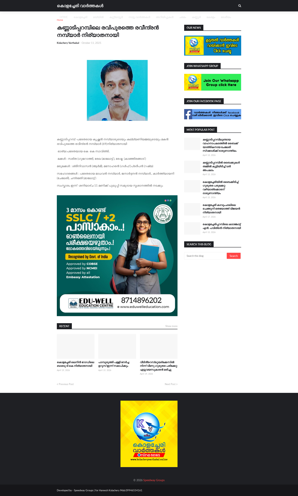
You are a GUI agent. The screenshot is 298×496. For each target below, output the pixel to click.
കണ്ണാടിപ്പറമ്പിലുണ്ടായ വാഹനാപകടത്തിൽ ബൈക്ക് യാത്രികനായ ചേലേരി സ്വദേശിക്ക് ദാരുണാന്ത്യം (220, 145)
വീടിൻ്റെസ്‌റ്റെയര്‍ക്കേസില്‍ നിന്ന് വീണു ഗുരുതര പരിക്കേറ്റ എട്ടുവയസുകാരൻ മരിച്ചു (158, 365)
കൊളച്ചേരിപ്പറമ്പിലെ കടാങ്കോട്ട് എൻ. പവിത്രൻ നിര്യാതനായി (222, 226)
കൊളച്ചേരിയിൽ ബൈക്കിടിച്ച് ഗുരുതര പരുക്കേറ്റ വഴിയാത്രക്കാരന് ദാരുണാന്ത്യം (220, 187)
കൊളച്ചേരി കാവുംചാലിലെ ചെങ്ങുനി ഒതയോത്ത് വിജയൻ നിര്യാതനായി (221, 208)
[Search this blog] (206, 256)
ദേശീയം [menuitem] (226, 17)
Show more (171, 326)
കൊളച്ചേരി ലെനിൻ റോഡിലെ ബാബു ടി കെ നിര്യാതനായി (75, 364)
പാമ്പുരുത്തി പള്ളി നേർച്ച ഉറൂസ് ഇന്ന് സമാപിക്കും (113, 364)
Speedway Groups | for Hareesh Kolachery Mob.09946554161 (107, 490)
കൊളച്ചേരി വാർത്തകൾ (80, 5)
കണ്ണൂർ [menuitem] (196, 17)
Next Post (170, 384)
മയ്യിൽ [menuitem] (98, 17)
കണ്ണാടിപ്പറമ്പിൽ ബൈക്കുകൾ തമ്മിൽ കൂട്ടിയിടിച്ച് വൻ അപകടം (221, 166)
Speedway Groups (154, 480)
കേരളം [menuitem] (210, 17)
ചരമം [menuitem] (182, 17)
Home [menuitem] (64, 17)
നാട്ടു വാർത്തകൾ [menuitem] (139, 17)
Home (60, 19)
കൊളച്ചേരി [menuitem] (80, 17)
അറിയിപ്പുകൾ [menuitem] (164, 17)
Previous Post (66, 384)
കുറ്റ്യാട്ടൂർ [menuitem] (116, 17)
